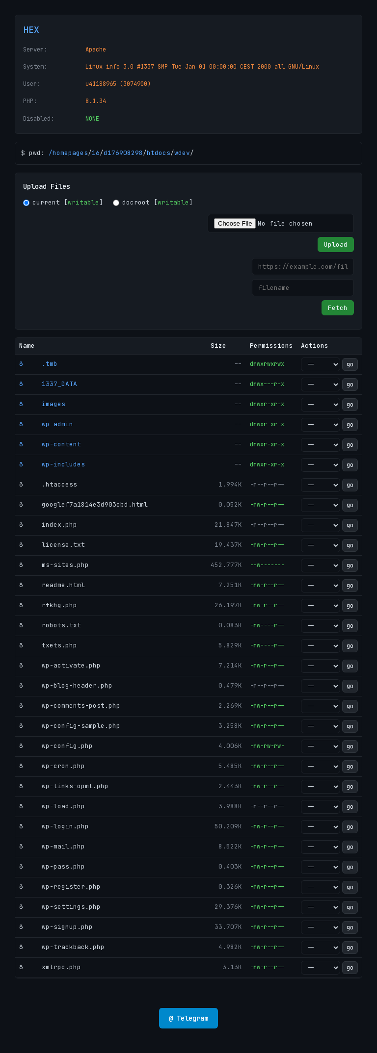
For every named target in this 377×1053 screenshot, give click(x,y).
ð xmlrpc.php (50, 967)
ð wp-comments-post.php (69, 705)
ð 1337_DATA (48, 384)
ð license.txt (52, 544)
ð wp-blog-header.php (65, 685)
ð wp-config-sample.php (69, 725)
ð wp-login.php (54, 826)
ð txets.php (48, 645)
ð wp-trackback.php (62, 947)
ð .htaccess (48, 484)
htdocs (158, 153)
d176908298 (123, 153)
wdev (182, 153)
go (350, 364)
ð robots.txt (50, 625)
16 (96, 153)
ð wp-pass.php (52, 866)
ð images (42, 404)
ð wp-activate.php (60, 665)
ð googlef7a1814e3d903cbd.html (83, 504)
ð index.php (48, 524)
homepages (70, 153)
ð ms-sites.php (54, 565)
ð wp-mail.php (52, 846)
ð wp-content (50, 444)
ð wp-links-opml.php (63, 786)
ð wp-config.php (56, 746)
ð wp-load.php (52, 806)
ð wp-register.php (60, 886)
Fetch (338, 308)
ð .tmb (38, 364)
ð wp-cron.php (52, 766)
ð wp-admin (46, 424)
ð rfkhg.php (48, 605)
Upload (336, 244)
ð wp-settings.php (60, 906)
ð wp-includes (52, 464)
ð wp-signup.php (56, 927)
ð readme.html (52, 585)
